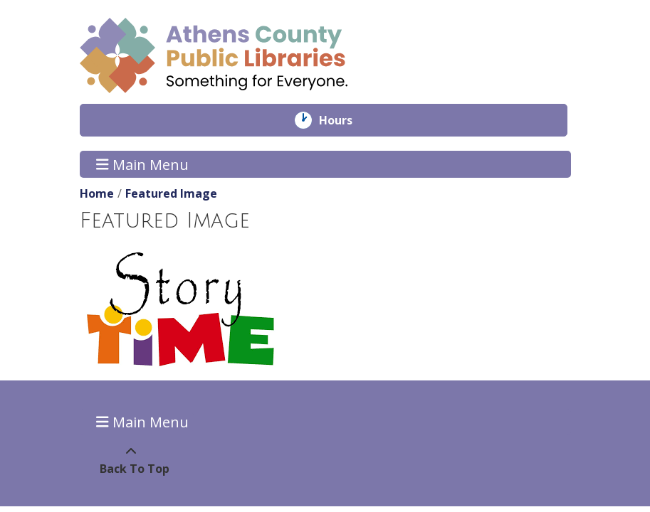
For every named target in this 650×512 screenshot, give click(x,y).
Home (97, 193)
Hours (346, 120)
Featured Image (171, 193)
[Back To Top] (131, 460)
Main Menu (142, 164)
